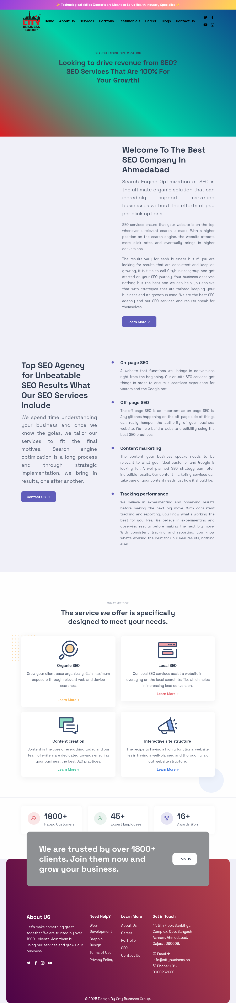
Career (150, 21)
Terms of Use (100, 952)
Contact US (38, 497)
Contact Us (185, 21)
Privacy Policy (101, 959)
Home (49, 21)
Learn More (139, 322)
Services (87, 21)
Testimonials (129, 21)
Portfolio (106, 21)
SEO (124, 948)
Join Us (185, 859)
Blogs (166, 21)
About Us (67, 21)
